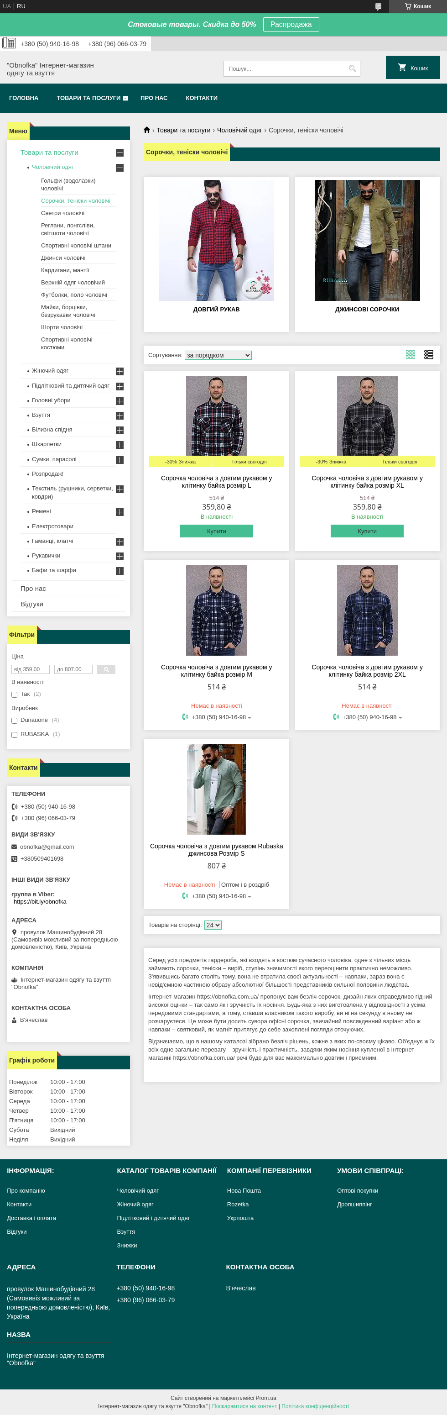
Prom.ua (266, 1398)
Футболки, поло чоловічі (74, 294)
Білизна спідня (52, 429)
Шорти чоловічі (62, 327)
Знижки (127, 1245)
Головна (23, 98)
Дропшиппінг (354, 1204)
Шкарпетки (47, 444)
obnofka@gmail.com (47, 846)
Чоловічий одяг (239, 130)
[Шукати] (352, 69)
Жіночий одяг (50, 370)
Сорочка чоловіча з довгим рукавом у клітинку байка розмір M (216, 670)
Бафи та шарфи (54, 570)
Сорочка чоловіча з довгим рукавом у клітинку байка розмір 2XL (367, 670)
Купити (216, 531)
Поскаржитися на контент (244, 1406)
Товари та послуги (88, 98)
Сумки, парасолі (54, 459)
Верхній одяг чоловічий (73, 282)
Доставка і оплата (31, 1218)
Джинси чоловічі (63, 257)
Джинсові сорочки (367, 309)
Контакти (202, 98)
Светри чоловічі (62, 213)
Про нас (153, 98)
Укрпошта (240, 1218)
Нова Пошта (244, 1190)
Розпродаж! (47, 473)
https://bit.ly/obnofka (40, 901)
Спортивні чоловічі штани (76, 245)
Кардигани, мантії (65, 270)
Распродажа (291, 24)
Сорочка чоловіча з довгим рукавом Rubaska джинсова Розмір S (216, 849)
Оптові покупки (357, 1190)
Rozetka (238, 1204)
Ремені (41, 511)
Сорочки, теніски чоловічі (75, 200)
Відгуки (32, 604)
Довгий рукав (216, 309)
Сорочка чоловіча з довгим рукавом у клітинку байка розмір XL (367, 481)
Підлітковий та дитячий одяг (70, 385)
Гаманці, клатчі (52, 540)
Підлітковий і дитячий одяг (153, 1218)
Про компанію (26, 1190)
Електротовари (52, 526)
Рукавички (46, 555)
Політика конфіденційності (315, 1406)
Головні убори (51, 400)
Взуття (41, 414)
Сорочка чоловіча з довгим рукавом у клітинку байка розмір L (216, 481)
